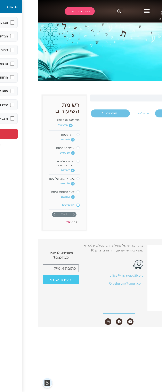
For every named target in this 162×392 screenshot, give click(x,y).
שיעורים (146, 271)
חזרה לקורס (104, 113)
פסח (151, 98)
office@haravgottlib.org (88, 275)
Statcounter (153, 333)
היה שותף (146, 300)
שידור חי (147, 256)
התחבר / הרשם (142, 249)
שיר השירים (141, 98)
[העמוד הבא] (16, 214)
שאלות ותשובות (142, 285)
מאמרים (147, 278)
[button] (109, 11)
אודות (147, 263)
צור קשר (145, 307)
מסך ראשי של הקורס (30, 119)
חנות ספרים (143, 293)
